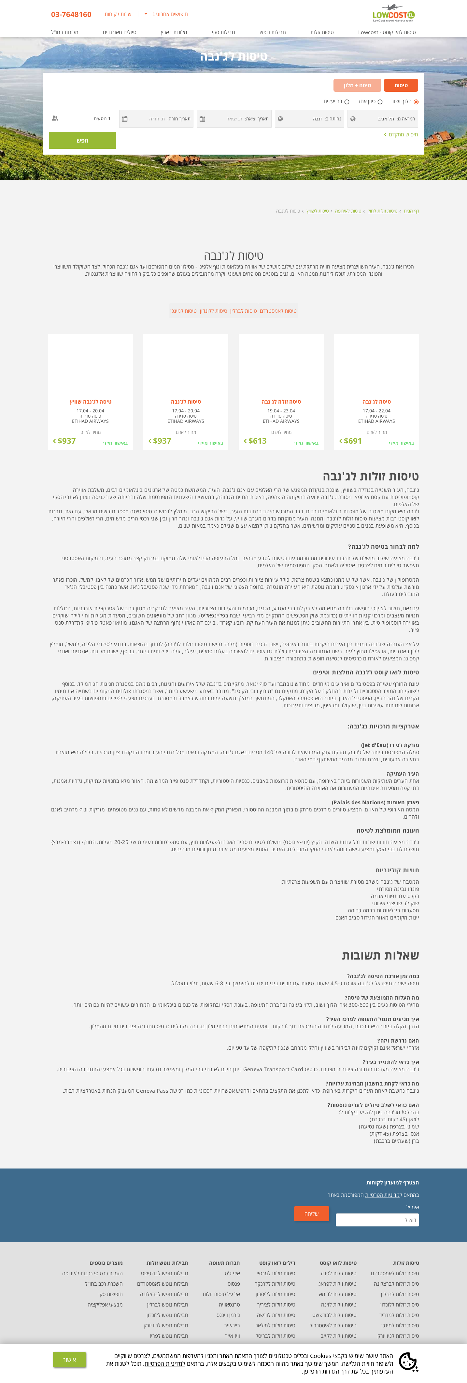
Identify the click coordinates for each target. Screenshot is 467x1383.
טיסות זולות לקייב (339, 1330)
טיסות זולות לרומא (338, 1289)
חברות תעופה (224, 1257)
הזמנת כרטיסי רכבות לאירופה (92, 1268)
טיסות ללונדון (183, 310)
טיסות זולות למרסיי (276, 1268)
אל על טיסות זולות (221, 1289)
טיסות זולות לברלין (400, 1289)
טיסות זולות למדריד (399, 1309)
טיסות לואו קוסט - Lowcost (387, 32)
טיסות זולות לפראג (337, 1278)
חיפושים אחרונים (170, 14)
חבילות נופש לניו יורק (166, 1320)
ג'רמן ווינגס (228, 1309)
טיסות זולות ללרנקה (274, 1278)
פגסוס (234, 1278)
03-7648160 (71, 14)
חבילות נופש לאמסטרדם (162, 1278)
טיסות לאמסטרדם (368, 310)
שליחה (322, 1217)
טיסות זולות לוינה (339, 1299)
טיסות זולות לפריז (339, 1268)
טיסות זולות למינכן (400, 1320)
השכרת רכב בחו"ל (104, 1278)
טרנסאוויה (229, 1299)
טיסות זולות (322, 32)
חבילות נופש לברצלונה (164, 1289)
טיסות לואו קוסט (338, 1257)
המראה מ (406, 119)
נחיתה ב (333, 119)
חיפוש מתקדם (401, 134)
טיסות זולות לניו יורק (398, 1330)
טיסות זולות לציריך (276, 1299)
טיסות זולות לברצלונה (396, 1278)
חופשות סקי (110, 1289)
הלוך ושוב (402, 101)
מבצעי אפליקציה (105, 1299)
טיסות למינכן (92, 310)
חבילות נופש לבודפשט (164, 1268)
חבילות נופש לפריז (168, 1330)
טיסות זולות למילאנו (274, 1320)
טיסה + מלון (357, 85)
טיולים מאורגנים (119, 32)
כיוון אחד (367, 101)
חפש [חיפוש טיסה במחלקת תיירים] (83, 140)
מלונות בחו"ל (64, 32)
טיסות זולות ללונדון (399, 1299)
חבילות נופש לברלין (167, 1299)
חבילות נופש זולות (167, 1257)
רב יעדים (334, 101)
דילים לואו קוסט (277, 1257)
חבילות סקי (223, 32)
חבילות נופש (273, 32)
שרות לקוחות (118, 14)
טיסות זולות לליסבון (275, 1289)
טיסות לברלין (273, 310)
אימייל (412, 1202)
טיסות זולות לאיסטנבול (333, 1320)
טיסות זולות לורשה (276, 1309)
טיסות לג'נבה (288, 211)
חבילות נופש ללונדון (167, 1309)
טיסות (401, 85)
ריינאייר (232, 1320)
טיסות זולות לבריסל (275, 1330)
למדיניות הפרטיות (165, 1363)
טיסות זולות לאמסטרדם (395, 1268)
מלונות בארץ (174, 32)
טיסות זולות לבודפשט (334, 1309)
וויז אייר (232, 1330)
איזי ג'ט (232, 1268)
